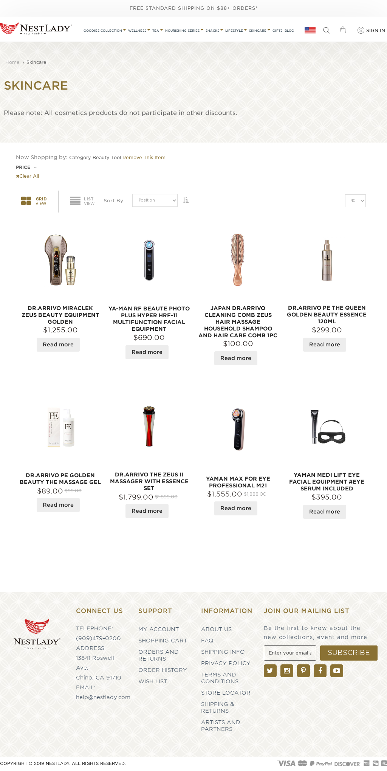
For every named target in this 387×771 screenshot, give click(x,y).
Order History (162, 670)
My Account (158, 629)
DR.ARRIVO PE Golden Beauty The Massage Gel (60, 478)
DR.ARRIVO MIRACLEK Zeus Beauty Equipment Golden (60, 315)
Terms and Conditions (219, 678)
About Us (216, 629)
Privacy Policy (226, 663)
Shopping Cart (162, 641)
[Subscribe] (349, 653)
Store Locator (226, 693)
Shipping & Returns (217, 707)
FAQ (207, 641)
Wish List (152, 681)
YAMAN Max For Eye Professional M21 (238, 482)
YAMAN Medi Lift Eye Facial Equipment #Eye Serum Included (326, 482)
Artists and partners (220, 725)
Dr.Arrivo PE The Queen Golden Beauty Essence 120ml (327, 314)
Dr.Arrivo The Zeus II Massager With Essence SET (149, 481)
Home (13, 62)
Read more (58, 344)
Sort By (113, 200)
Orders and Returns (158, 655)
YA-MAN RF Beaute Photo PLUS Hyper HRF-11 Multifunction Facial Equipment (149, 319)
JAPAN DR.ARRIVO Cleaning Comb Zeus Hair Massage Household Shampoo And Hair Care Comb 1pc (237, 321)
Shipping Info (223, 652)
